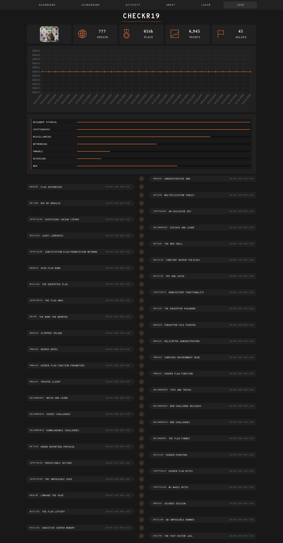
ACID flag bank (51, 268)
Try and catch (175, 276)
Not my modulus (51, 203)
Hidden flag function (178, 373)
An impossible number (180, 520)
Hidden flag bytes (181, 471)
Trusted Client (51, 382)
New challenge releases (185, 406)
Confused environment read (182, 357)
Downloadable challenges (62, 430)
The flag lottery (53, 511)
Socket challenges (58, 414)
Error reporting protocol (58, 447)
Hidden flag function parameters (63, 365)
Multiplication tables (179, 195)
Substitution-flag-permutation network (71, 252)
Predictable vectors (58, 463)
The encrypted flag (55, 284)
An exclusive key (180, 211)
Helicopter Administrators (182, 341)
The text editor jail (178, 536)
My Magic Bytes (178, 487)
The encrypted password (180, 308)
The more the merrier (53, 317)
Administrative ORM (177, 179)
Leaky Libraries (52, 235)
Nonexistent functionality (186, 292)
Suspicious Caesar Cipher (62, 219)
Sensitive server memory (58, 528)
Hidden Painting (176, 455)
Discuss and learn (182, 227)
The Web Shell (173, 244)
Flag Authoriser (51, 187)
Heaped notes (49, 349)
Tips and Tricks (180, 390)
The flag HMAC (54, 300)
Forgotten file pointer (180, 325)
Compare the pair (52, 495)
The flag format (179, 438)
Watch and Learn (57, 398)
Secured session (175, 503)
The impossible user (58, 479)
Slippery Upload (51, 333)
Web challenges (180, 422)
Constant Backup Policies (183, 260)
